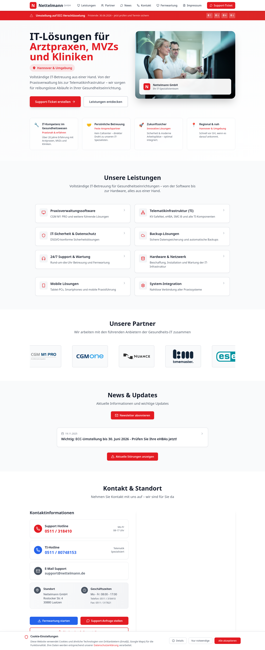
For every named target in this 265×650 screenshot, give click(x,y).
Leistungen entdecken (105, 102)
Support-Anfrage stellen (104, 621)
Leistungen (86, 5)
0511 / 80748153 (60, 552)
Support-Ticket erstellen (55, 102)
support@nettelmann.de (65, 573)
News (125, 5)
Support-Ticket (221, 5)
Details (178, 640)
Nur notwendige (200, 640)
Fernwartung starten (54, 621)
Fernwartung (166, 5)
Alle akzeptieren (228, 640)
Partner (108, 5)
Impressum (192, 5)
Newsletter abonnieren (132, 415)
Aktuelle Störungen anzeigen (132, 457)
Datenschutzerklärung (106, 645)
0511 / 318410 (58, 531)
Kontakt (144, 5)
